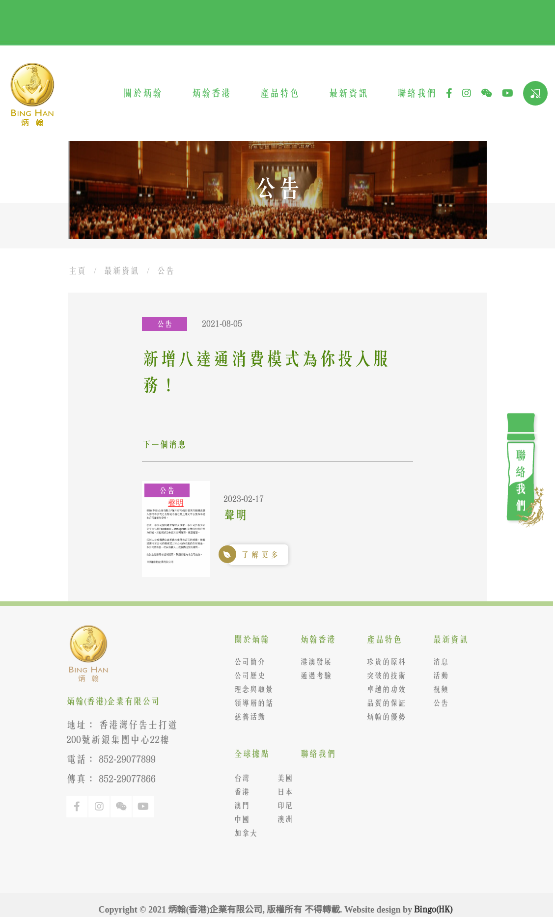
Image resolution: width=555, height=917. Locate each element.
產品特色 (279, 93)
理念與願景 (250, 689)
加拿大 (242, 833)
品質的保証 (383, 703)
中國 (238, 819)
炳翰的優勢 (383, 717)
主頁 (77, 270)
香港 (238, 792)
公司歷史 (246, 675)
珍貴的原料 (383, 662)
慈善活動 (246, 717)
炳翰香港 (211, 93)
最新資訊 (348, 93)
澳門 (238, 805)
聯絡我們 (416, 93)
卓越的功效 (383, 689)
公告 (165, 270)
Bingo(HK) (430, 909)
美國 (281, 778)
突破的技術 (383, 675)
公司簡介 (246, 662)
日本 (281, 792)
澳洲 (281, 819)
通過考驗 (313, 675)
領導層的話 (250, 703)
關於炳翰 (142, 93)
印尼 (281, 805)
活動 (437, 675)
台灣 (238, 778)
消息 (437, 662)
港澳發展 (313, 662)
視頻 (437, 689)
